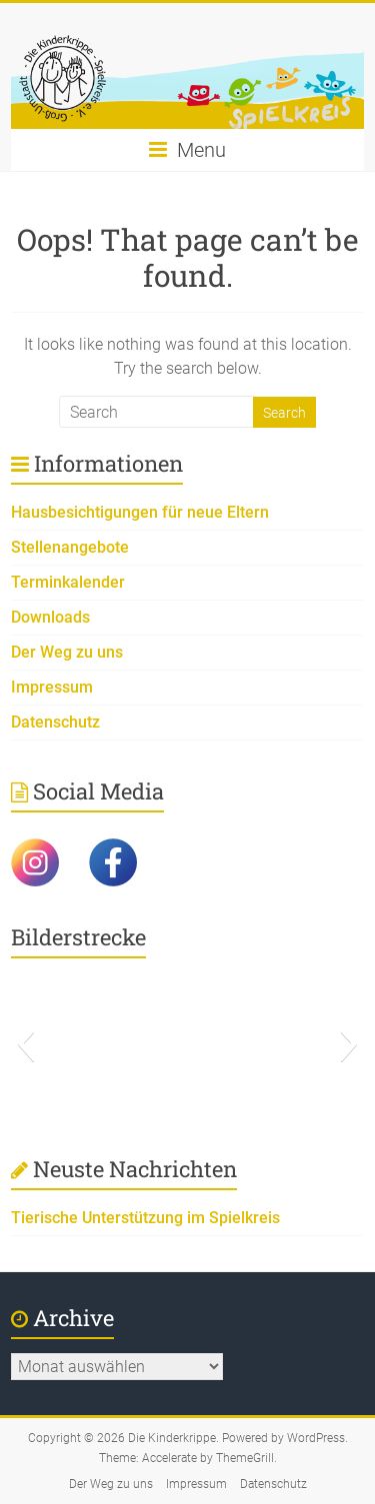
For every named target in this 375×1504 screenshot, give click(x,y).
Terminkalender (68, 582)
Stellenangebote (70, 547)
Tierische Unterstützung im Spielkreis (145, 1217)
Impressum (52, 687)
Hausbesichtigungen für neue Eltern (140, 512)
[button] (25, 1043)
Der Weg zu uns (67, 652)
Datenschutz (55, 722)
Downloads (50, 617)
